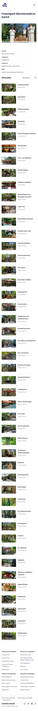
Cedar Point (5, 658)
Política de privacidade (24, 698)
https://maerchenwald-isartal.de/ (13, 72)
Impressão (6, 700)
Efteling (22, 666)
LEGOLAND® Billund (27, 683)
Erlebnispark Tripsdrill (27, 686)
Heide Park (5, 670)
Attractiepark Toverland (9, 686)
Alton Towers (6, 683)
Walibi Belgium (7, 677)
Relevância (27, 78)
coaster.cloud (8, 703)
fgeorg (9, 42)
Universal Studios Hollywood (7, 665)
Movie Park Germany (9, 680)
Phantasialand (25, 663)
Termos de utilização (8, 698)
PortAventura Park (8, 661)
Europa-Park (6, 655)
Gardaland (5, 690)
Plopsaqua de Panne (27, 677)
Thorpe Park (24, 680)
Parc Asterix (24, 670)
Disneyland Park (25, 655)
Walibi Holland (25, 690)
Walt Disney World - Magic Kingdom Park (27, 659)
